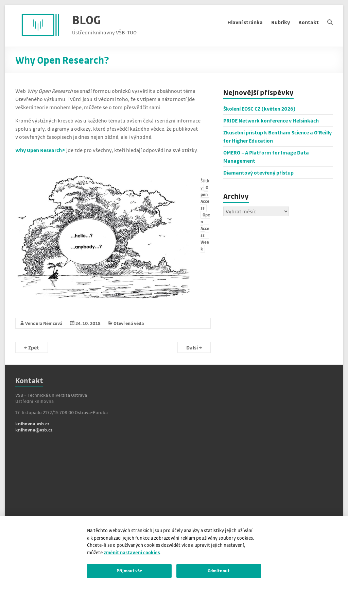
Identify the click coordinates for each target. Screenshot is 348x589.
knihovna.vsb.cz (32, 423)
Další (194, 347)
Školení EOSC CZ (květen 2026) (259, 108)
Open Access (205, 198)
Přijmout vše (129, 570)
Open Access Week (205, 231)
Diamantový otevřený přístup (258, 172)
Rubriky (280, 22)
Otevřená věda (129, 323)
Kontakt (308, 22)
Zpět (31, 347)
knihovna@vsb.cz (34, 429)
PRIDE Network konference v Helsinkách (271, 120)
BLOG (86, 19)
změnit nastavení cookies (132, 552)
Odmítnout (219, 570)
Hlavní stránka (245, 22)
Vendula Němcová (44, 323)
